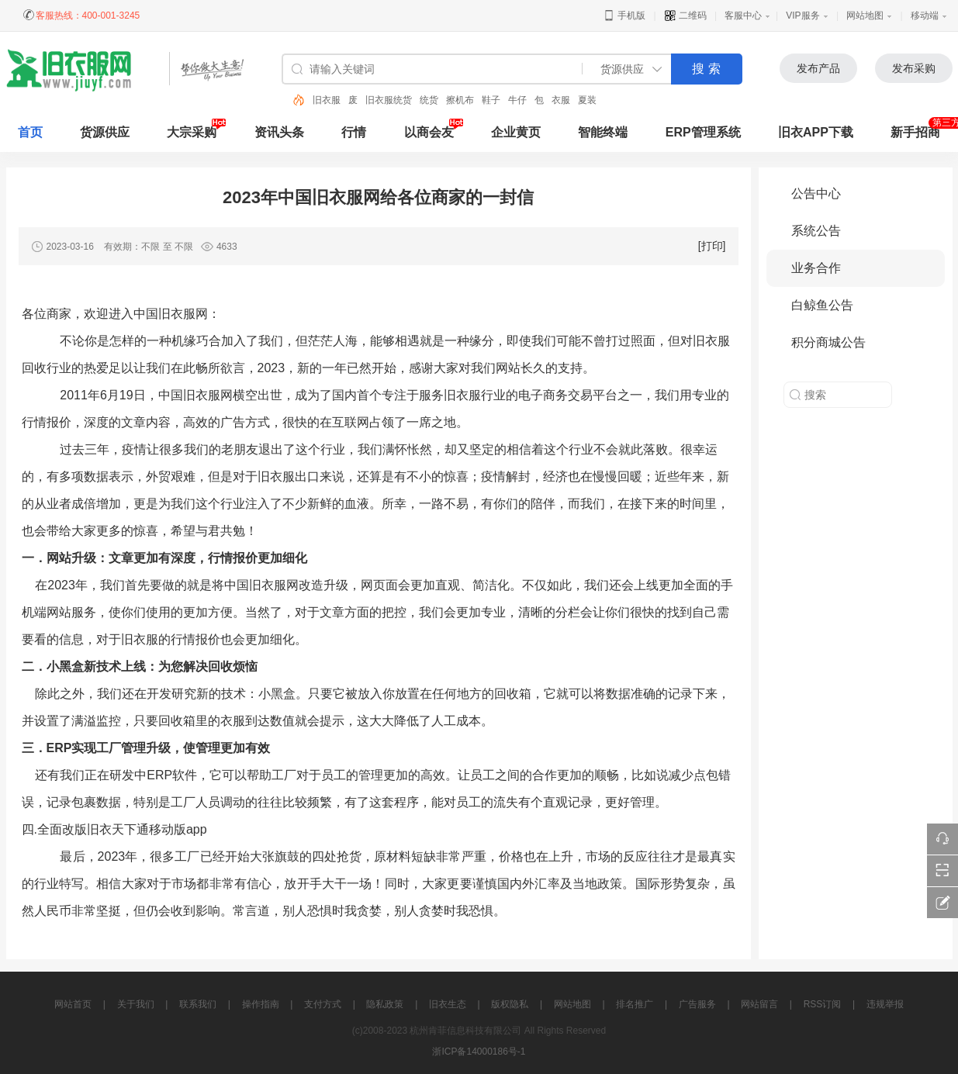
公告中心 (816, 193)
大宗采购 (191, 132)
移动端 (925, 15)
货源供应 (105, 132)
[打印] (712, 246)
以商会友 (429, 132)
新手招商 (915, 132)
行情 (353, 132)
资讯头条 (279, 132)
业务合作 (816, 268)
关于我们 (135, 1004)
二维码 (685, 15)
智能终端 (603, 132)
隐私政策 (384, 1004)
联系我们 (197, 1004)
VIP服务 (802, 15)
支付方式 (322, 1004)
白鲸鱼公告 (822, 305)
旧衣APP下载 (815, 132)
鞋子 (491, 100)
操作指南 (260, 1004)
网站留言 (759, 1004)
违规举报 (885, 1004)
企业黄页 (516, 132)
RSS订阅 (823, 1004)
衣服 (561, 100)
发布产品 (818, 68)
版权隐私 (509, 1004)
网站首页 (73, 1004)
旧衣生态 (447, 1004)
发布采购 (914, 68)
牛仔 (517, 100)
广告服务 (697, 1004)
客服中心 (743, 15)
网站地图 (865, 15)
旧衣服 (327, 100)
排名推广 (634, 1004)
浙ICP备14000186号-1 (478, 1051)
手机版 (624, 15)
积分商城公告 (828, 342)
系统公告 (816, 230)
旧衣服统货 (388, 100)
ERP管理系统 (703, 132)
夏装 (587, 100)
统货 (429, 100)
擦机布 (460, 100)
